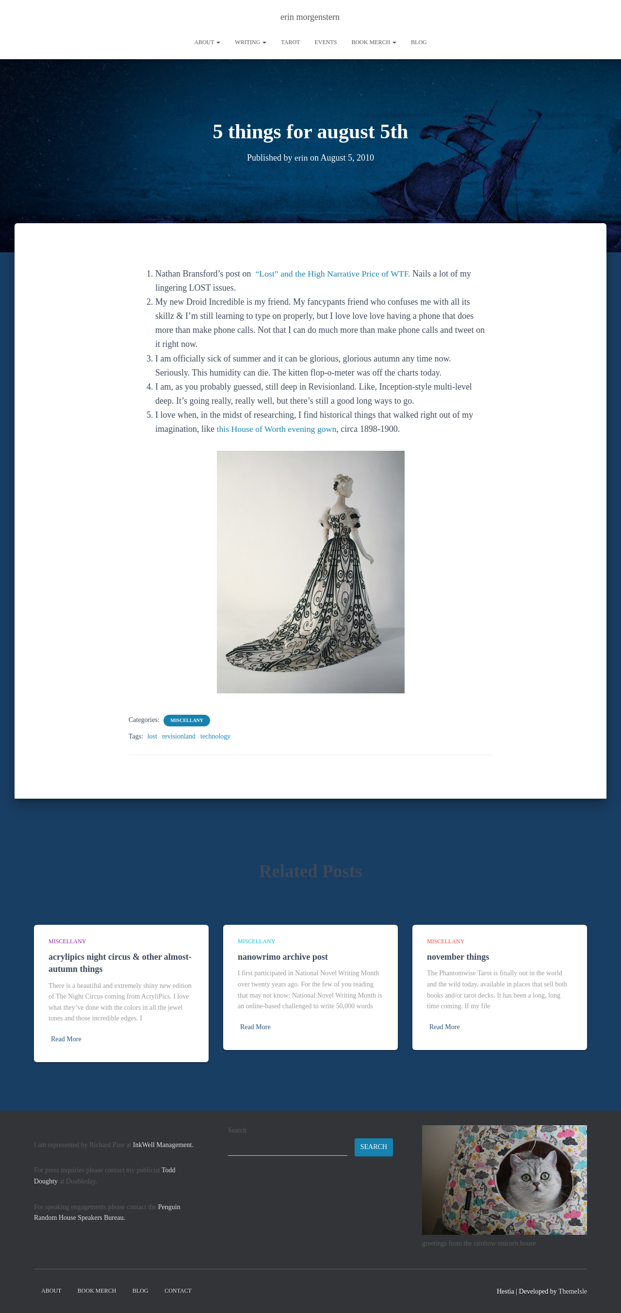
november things (458, 957)
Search (237, 1130)
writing (250, 42)
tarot (290, 42)
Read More (66, 1039)
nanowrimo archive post (283, 957)
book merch (373, 42)
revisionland (179, 736)
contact (178, 1290)
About (207, 42)
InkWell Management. (163, 1145)
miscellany (186, 720)
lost (152, 736)
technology (215, 736)
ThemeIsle (572, 1291)
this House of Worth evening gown (277, 429)
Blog (419, 42)
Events (325, 42)
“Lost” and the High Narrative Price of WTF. (333, 274)
